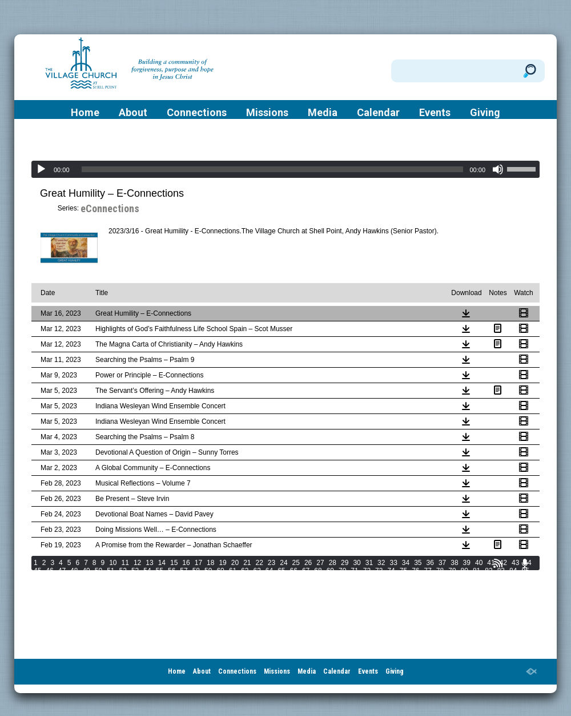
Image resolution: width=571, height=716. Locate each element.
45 (37, 571)
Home (85, 112)
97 (171, 579)
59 (208, 571)
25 (296, 563)
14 (162, 563)
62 (244, 571)
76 (415, 571)
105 (290, 579)
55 (159, 571)
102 (242, 579)
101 (226, 579)
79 (452, 571)
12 (137, 563)
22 (259, 563)
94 (135, 579)
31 (369, 563)
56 (171, 571)
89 (74, 579)
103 (258, 579)
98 (183, 579)
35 (417, 563)
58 (196, 571)
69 (330, 571)
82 (488, 571)
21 (247, 563)
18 (210, 563)
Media (322, 112)
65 (281, 571)
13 (149, 563)
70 (342, 571)
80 (464, 571)
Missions (267, 112)
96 (159, 579)
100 (210, 579)
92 (110, 579)
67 (305, 571)
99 (196, 579)
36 (430, 563)
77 (428, 571)
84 (513, 571)
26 (308, 563)
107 (322, 579)
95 (147, 579)
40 (478, 563)
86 (37, 579)
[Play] (41, 169)
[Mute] (498, 169)
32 (381, 563)
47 (62, 571)
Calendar (378, 112)
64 (269, 571)
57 (183, 571)
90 (86, 579)
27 (320, 563)
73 (379, 571)
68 (317, 571)
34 (405, 563)
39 (467, 563)
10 (112, 563)
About (133, 112)
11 (125, 563)
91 (98, 579)
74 (391, 571)
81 (476, 571)
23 (271, 563)
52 (123, 571)
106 (306, 579)
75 (403, 571)
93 (123, 579)
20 (235, 563)
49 (86, 571)
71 (354, 571)
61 (232, 571)
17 (198, 563)
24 (283, 563)
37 (442, 563)
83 (501, 571)
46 (49, 571)
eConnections (110, 208)
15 (174, 563)
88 (62, 579)
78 (440, 571)
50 (98, 571)
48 (74, 571)
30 (356, 563)
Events (435, 112)
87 (49, 579)
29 (344, 563)
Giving (485, 112)
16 (186, 563)
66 (293, 571)
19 (222, 563)
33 (393, 563)
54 (147, 571)
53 (135, 571)
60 (220, 571)
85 (525, 571)
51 (110, 571)
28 (332, 563)
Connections (197, 112)
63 (256, 571)
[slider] (273, 169)
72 (367, 571)
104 (274, 579)
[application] (285, 169)
